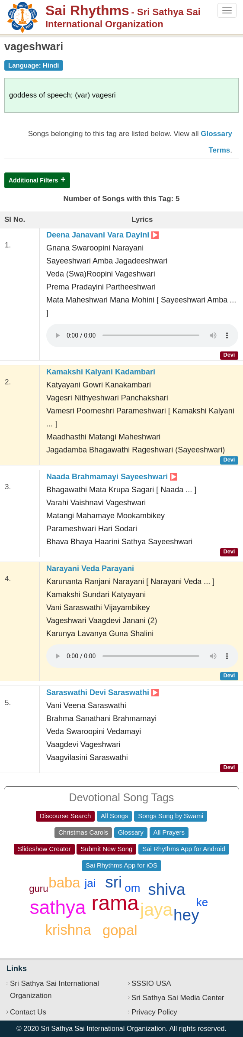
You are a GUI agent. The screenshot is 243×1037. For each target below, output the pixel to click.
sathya (58, 907)
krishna (68, 930)
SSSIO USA (151, 983)
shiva (166, 889)
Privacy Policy (154, 1012)
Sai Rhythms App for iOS (121, 865)
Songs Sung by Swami (170, 815)
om (132, 887)
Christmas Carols (83, 832)
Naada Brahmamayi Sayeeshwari (111, 476)
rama (115, 902)
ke (202, 902)
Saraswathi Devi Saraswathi (102, 692)
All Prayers (169, 832)
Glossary (131, 832)
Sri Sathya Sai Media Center (177, 998)
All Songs (114, 815)
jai (90, 883)
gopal (119, 930)
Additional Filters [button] (33, 180)
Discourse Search (65, 815)
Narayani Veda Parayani (90, 568)
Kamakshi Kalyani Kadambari (100, 371)
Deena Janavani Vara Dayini (102, 235)
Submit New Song (106, 848)
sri (113, 882)
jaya (156, 910)
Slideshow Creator (44, 848)
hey (186, 915)
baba (64, 882)
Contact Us (28, 1012)
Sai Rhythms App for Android (183, 848)
